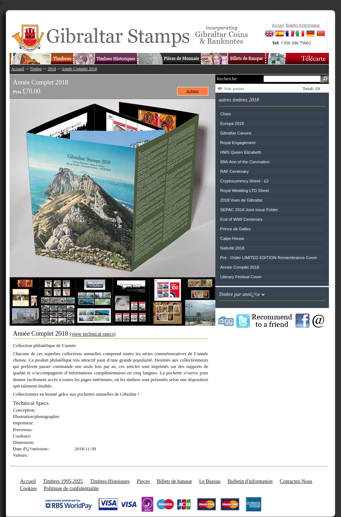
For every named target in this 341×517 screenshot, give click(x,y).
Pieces (143, 481)
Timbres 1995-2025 (63, 481)
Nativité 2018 (232, 248)
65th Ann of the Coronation (245, 161)
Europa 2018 (232, 123)
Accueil (17, 69)
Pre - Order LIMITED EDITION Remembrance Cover (268, 257)
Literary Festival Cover (241, 276)
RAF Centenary (234, 171)
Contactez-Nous (296, 481)
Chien (225, 113)
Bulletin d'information (250, 481)
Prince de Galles (235, 228)
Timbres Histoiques (110, 481)
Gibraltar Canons (236, 133)
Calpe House (232, 238)
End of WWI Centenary (241, 219)
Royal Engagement (237, 142)
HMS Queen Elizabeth (241, 152)
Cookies (28, 488)
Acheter (192, 91)
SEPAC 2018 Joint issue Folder (249, 209)
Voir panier (234, 88)
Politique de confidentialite (71, 488)
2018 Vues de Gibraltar (241, 200)
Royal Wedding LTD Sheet (244, 190)
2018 (52, 69)
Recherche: (227, 78)
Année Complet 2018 (79, 69)
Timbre (36, 69)
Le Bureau (209, 481)
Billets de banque (174, 481)
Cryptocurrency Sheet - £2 (244, 180)
